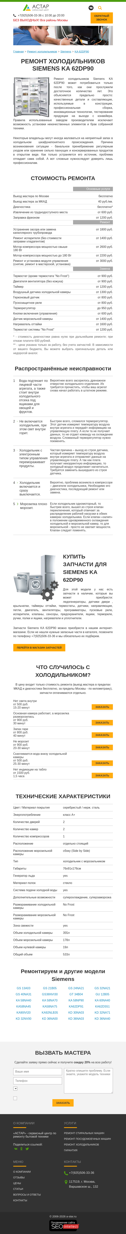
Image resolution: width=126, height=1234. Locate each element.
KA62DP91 (76, 1006)
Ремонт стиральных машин (84, 1133)
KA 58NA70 (50, 1000)
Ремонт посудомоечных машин (87, 1138)
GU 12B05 (102, 994)
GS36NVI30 (50, 994)
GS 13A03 (23, 988)
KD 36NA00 (50, 1018)
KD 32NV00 (24, 1018)
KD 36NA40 (102, 1018)
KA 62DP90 (82, 51)
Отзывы (19, 1177)
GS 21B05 (50, 988)
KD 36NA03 (76, 1018)
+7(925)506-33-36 (30, 15)
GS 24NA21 (76, 988)
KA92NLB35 (50, 1012)
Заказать (102, 704)
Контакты (20, 1200)
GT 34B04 (76, 994)
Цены (17, 1183)
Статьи (18, 1188)
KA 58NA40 (23, 1000)
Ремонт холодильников (42, 51)
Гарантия (70, 1150)
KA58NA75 (50, 1006)
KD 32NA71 (102, 1012)
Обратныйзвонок (101, 18)
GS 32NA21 (102, 988)
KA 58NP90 (76, 1000)
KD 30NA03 (76, 1012)
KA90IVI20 (24, 1012)
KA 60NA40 (102, 1000)
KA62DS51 (102, 1006)
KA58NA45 (23, 1006)
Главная (18, 51)
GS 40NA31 (23, 994)
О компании (22, 1171)
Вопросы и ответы (27, 1194)
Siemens (65, 51)
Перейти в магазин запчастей (39, 647)
